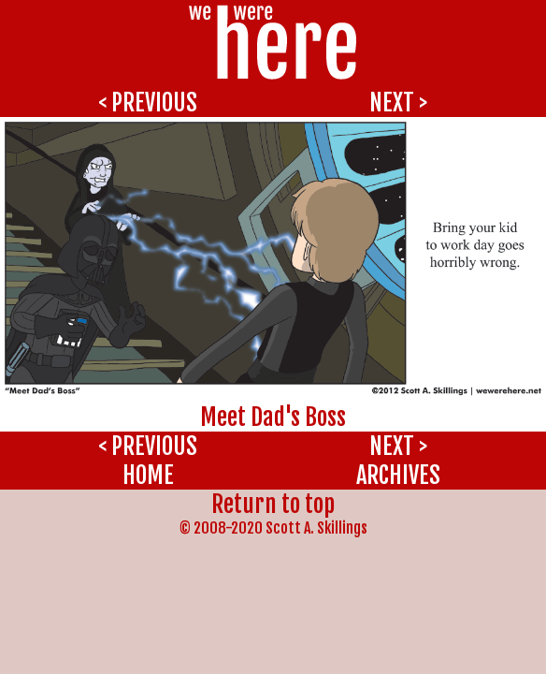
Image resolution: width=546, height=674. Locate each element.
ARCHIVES (398, 475)
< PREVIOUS (147, 102)
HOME (148, 475)
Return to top (273, 504)
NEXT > (398, 102)
